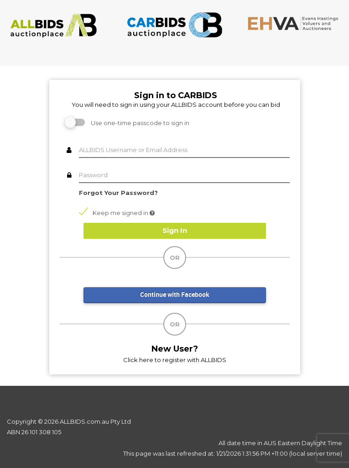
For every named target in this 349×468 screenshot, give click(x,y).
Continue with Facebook (174, 294)
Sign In (174, 230)
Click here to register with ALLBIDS (174, 359)
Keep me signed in (117, 212)
